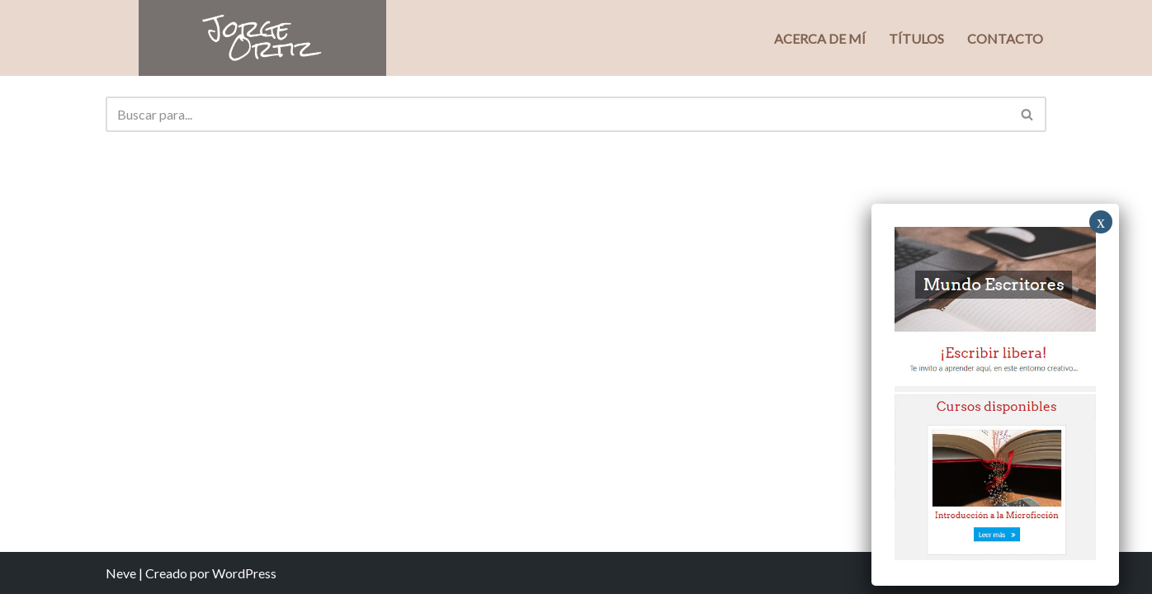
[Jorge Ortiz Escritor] (262, 38)
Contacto (1005, 38)
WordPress (244, 573)
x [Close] (1101, 222)
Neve (121, 573)
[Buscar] (557, 114)
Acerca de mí (820, 38)
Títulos (916, 38)
